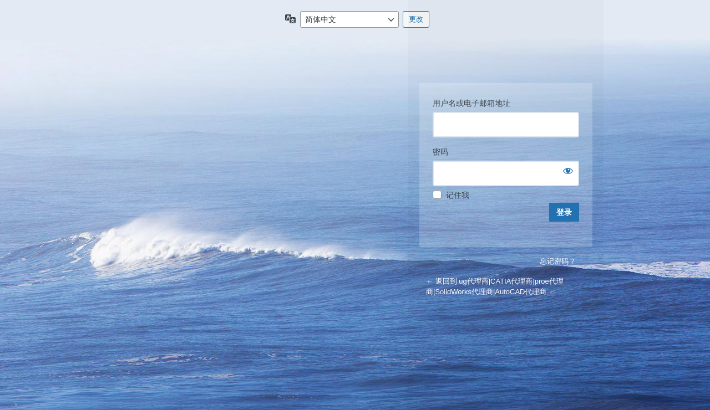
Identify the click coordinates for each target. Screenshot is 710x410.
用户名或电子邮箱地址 (471, 103)
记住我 (457, 195)
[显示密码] (568, 171)
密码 (440, 151)
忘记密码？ (558, 261)
